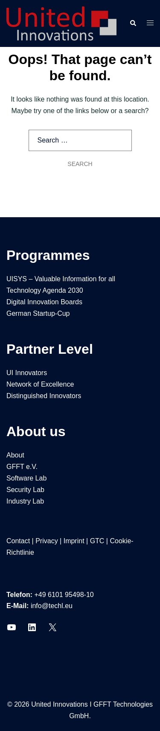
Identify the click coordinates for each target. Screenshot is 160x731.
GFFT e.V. (22, 466)
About (15, 455)
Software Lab (26, 478)
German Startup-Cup (38, 313)
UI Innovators (26, 372)
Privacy (46, 541)
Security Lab (25, 489)
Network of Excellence (40, 384)
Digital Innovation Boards (44, 302)
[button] (132, 23)
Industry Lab (25, 501)
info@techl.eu (52, 605)
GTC (97, 541)
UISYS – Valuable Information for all (60, 278)
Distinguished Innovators (43, 395)
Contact (18, 541)
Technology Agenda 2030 (44, 290)
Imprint (74, 541)
